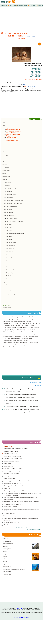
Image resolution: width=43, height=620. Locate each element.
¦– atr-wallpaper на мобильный (11, 129)
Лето (3, 146)
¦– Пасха (5, 266)
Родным (26, 340)
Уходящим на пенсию (28, 344)
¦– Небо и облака (7, 291)
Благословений (26, 317)
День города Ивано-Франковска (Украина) (15, 486)
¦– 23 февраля (6, 182)
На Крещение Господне (9, 329)
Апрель (18, 527)
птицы (4, 297)
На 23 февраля (16, 325)
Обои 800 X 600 (37, 68)
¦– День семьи (7, 239)
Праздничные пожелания (9, 340)
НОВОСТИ (40, 5)
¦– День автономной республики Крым (12, 200)
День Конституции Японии (11, 461)
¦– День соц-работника (9, 242)
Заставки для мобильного (9, 128)
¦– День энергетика (8, 254)
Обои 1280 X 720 (36, 72)
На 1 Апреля (30, 323)
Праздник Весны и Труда (11, 451)
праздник (4, 179)
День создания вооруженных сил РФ (14, 491)
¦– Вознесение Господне (9, 188)
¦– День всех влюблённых (9, 206)
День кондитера (8, 466)
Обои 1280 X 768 (36, 74)
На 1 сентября (6, 325)
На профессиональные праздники (29, 334)
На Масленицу (21, 329)
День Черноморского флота (11, 525)
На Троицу (33, 332)
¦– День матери (7, 227)
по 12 (37, 86)
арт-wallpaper (5, 155)
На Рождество (13, 332)
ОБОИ (26, 5)
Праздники (5, 538)
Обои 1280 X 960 (36, 75)
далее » (34, 36)
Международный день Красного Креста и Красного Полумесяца (21, 501)
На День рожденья (34, 327)
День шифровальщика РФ (11, 478)
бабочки (4, 158)
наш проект (20, 608)
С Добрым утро (6, 574)
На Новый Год (31, 329)
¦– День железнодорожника (10, 218)
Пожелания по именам (14, 338)
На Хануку (5, 334)
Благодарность (7, 317)
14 (33, 82)
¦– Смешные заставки (9, 137)
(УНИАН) (8, 403)
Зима (3, 143)
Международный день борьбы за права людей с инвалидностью (21, 481)
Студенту (5, 344)
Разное (20, 340)
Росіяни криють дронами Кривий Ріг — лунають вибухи (21, 406)
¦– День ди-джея (7, 212)
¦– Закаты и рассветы (8, 285)
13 (30, 82)
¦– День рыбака (7, 236)
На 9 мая (32, 325)
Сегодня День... (6, 541)
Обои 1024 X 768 (36, 69)
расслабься (5, 300)
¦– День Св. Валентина (9, 132)
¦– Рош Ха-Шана (7, 275)
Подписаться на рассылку (34, 529)
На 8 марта (25, 325)
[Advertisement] (21, 20)
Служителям (23, 342)
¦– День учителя (7, 251)
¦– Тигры (5, 167)
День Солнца (7, 463)
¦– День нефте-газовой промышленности (13, 233)
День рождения (6, 571)
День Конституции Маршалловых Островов (16, 448)
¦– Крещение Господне (9, 257)
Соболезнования (7, 566)
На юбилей (19, 336)
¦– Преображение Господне (10, 269)
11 (25, 82)
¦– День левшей (7, 224)
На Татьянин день (24, 332)
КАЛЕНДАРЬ (4, 5)
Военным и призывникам (32, 319)
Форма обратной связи (21, 614)
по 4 (29, 86)
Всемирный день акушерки (11, 473)
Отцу (25, 336)
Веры (4, 319)
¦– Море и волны (7, 288)
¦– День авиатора (7, 197)
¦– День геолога (7, 209)
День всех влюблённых (18, 321)
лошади (4, 173)
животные (4, 164)
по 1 (25, 86)
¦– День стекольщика (8, 245)
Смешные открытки (7, 543)
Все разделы (38, 385)
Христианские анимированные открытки (13, 569)
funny (3, 122)
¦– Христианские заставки (10, 139)
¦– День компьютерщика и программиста (13, 221)
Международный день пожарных (13, 471)
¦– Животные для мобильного (11, 134)
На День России (22, 327)
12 (27, 82)
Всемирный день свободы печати (13, 458)
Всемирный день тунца (10, 453)
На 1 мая (38, 323)
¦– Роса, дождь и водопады (10, 294)
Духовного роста (7, 323)
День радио (7, 488)
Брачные (34, 317)
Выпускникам (6, 321)
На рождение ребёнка (8, 336)
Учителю (5, 347)
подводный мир (6, 176)
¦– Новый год (6, 263)
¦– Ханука (6, 279)
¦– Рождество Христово (9, 272)
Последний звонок (27, 338)
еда (3, 161)
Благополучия (16, 317)
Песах (4, 338)
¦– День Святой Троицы (9, 194)
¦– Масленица (6, 260)
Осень (3, 149)
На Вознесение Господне (9, 327)
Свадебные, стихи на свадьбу (10, 342)
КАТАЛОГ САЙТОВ (5, 604)
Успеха (11, 344)
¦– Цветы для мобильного (10, 140)
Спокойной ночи (33, 342)
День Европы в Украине (10, 506)
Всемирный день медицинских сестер (14, 515)
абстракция (5, 152)
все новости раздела (35, 382)
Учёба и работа (6, 548)
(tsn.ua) (18, 391)
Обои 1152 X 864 (36, 71)
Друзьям (29, 321)
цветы (3, 303)
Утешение (18, 344)
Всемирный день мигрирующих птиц (14, 504)
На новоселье (14, 334)
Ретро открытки (6, 564)
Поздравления (6, 553)
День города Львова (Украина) (12, 456)
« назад (28, 36)
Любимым (16, 323)
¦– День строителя (8, 248)
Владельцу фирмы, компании (15, 319)
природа (4, 282)
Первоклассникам (33, 336)
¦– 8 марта (6, 185)
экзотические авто (6, 307)
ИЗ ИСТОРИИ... (32, 5)
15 (35, 82)
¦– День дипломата (8, 215)
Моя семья (5, 546)
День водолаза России (10, 476)
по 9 (33, 86)
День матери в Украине (10, 513)
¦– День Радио (7, 191)
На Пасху (5, 332)
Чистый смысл (13, 347)
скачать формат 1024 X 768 (33, 79)
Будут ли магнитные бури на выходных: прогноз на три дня (22, 400)
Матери (23, 323)
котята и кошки (6, 170)
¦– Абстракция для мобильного (11, 131)
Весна (3, 125)
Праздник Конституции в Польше (13, 468)
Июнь (25, 527)
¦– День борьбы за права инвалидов (12, 203)
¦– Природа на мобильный (10, 135)
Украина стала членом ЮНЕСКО (13, 522)
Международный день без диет (12, 483)
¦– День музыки (7, 230)
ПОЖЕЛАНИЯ (12, 5)
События (4, 551)
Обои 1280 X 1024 (36, 77)
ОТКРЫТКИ (19, 5)
